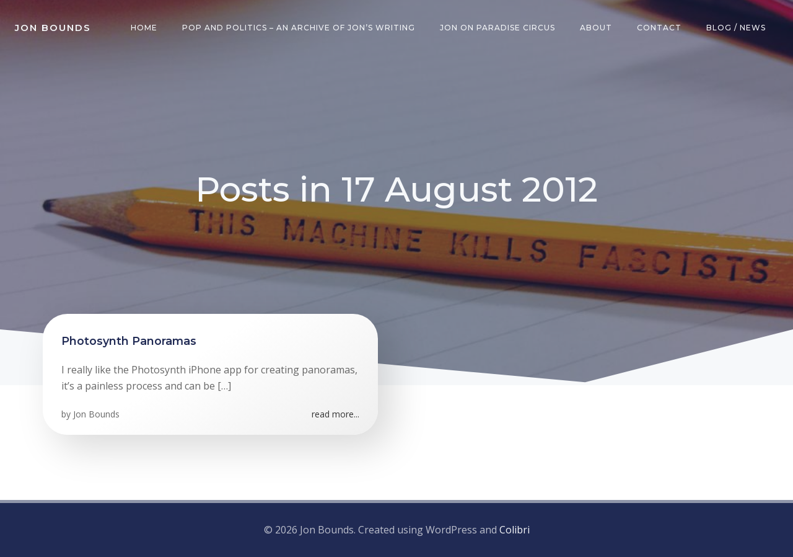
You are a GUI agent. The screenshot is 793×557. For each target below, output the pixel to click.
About (596, 27)
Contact (659, 27)
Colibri (514, 530)
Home (144, 27)
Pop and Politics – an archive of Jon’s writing (298, 27)
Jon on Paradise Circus (497, 27)
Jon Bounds (96, 414)
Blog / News (736, 27)
